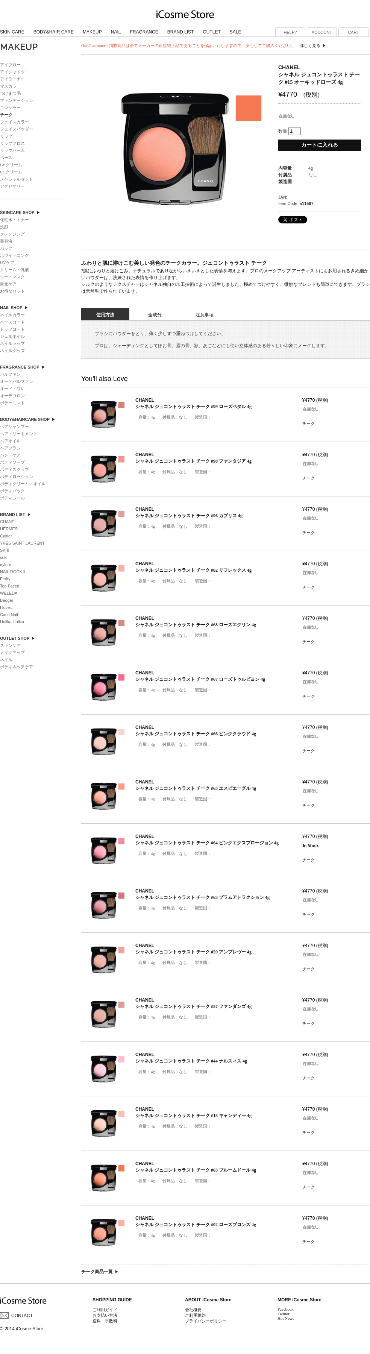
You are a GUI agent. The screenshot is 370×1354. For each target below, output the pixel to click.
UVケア (7, 262)
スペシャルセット (16, 179)
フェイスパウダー (16, 129)
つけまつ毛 (10, 93)
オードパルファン (16, 381)
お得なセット (12, 291)
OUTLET (211, 32)
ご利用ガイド (104, 1309)
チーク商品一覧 (97, 1271)
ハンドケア (10, 455)
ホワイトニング (14, 255)
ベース (6, 157)
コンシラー (10, 107)
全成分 (155, 314)
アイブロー (10, 64)
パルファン (10, 374)
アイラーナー (12, 79)
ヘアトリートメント (18, 433)
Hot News (286, 1318)
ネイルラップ (12, 343)
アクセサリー (12, 186)
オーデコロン (12, 395)
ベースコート (12, 322)
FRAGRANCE (144, 32)
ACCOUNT (322, 32)
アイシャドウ (12, 72)
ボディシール (12, 498)
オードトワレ (12, 388)
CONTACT (22, 1315)
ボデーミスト (12, 403)
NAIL (116, 32)
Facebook (286, 1309)
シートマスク (12, 277)
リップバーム (12, 150)
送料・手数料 (104, 1321)
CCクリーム (11, 172)
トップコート (12, 329)
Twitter (284, 1313)
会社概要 (193, 1309)
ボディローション (16, 476)
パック (6, 248)
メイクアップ (12, 652)
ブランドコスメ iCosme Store (185, 13)
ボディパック (12, 491)
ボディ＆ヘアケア (16, 667)
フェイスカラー (14, 122)
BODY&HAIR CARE (53, 32)
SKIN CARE (12, 32)
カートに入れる (319, 145)
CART (353, 32)
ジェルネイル (12, 336)
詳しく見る (310, 45)
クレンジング (12, 234)
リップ (6, 136)
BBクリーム (11, 164)
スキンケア (10, 645)
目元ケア (8, 284)
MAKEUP (92, 32)
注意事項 (205, 314)
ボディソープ (12, 462)
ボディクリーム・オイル (22, 483)
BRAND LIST (180, 32)
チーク (308, 423)
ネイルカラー (12, 315)
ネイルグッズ (12, 350)
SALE (235, 32)
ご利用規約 (195, 1315)
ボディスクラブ (14, 469)
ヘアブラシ (10, 448)
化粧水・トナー (14, 219)
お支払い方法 (104, 1315)
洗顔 (4, 227)
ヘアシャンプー (14, 426)
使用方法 (105, 314)
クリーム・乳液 (14, 269)
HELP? (290, 32)
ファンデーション (16, 100)
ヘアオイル (10, 441)
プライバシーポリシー (205, 1321)
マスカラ (8, 86)
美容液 (6, 241)
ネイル (6, 659)
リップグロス (12, 143)
